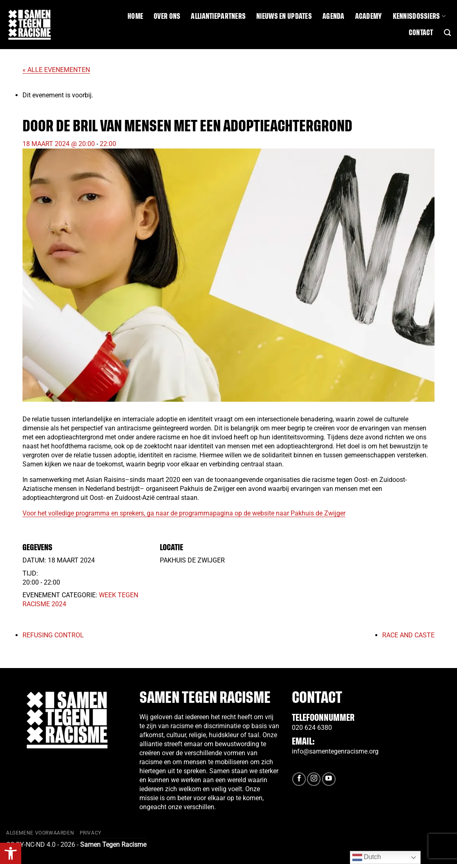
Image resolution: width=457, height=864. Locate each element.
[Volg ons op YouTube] (329, 779)
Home (135, 16)
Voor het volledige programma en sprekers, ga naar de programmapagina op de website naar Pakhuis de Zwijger (183, 513)
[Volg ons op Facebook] (299, 779)
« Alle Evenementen (56, 70)
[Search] (447, 33)
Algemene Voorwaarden (40, 833)
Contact (421, 33)
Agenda (334, 16)
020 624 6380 (312, 727)
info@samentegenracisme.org (335, 751)
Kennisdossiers (419, 16)
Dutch (366, 857)
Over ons (167, 16)
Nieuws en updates (284, 16)
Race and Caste (408, 635)
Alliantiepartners (218, 16)
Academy (368, 16)
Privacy (90, 833)
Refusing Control (53, 635)
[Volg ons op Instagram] (313, 779)
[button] (10, 853)
